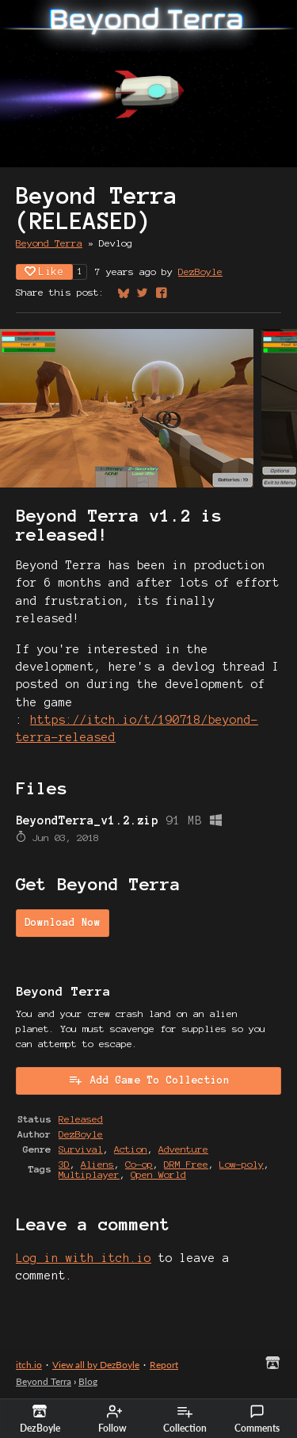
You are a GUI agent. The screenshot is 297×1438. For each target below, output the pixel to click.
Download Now (63, 922)
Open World (158, 1174)
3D (64, 1164)
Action (130, 1149)
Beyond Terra (49, 243)
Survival (81, 1149)
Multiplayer (89, 1174)
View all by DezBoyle (95, 1365)
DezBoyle (200, 271)
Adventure (183, 1149)
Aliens (97, 1164)
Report (164, 1365)
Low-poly (241, 1164)
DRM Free (186, 1164)
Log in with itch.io (83, 1258)
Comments (257, 1419)
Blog (87, 1381)
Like (44, 271)
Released (81, 1119)
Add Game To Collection (149, 1080)
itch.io (29, 1365)
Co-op (139, 1164)
